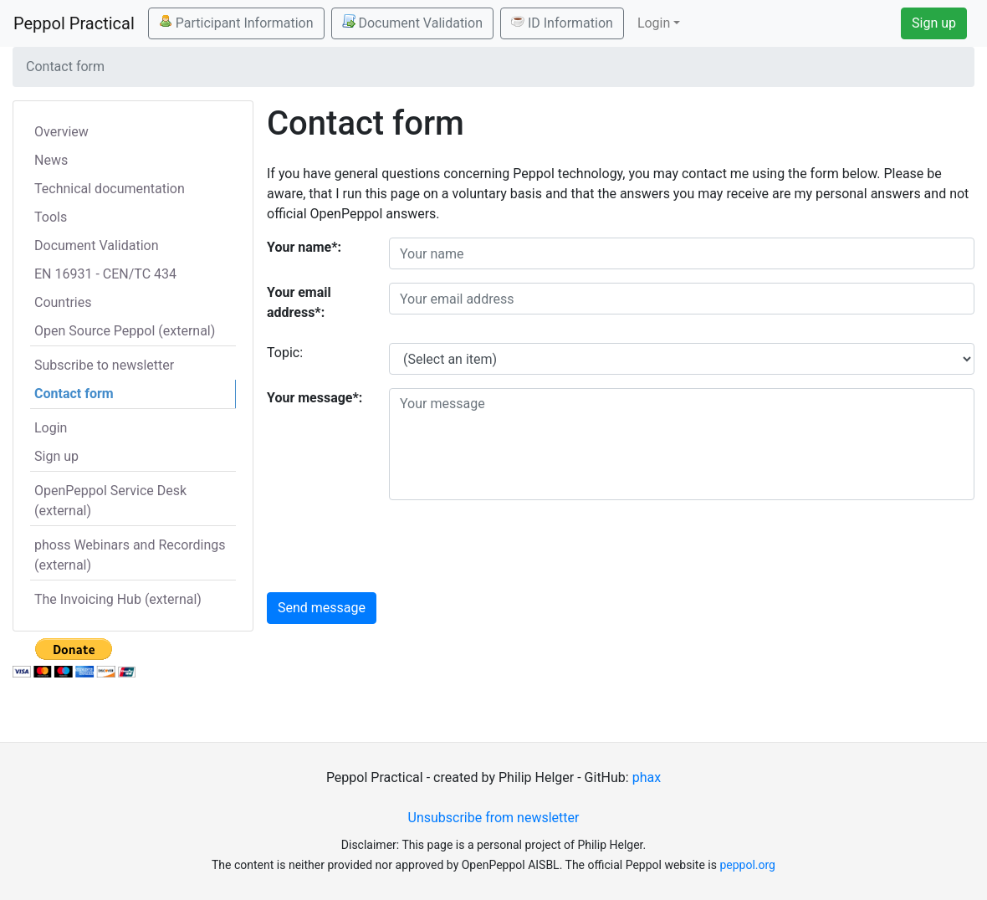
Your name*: (304, 247)
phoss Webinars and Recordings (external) (130, 555)
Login (50, 428)
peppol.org (747, 865)
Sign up (934, 23)
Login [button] (653, 23)
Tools (50, 217)
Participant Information (236, 22)
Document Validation (412, 22)
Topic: (285, 353)
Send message (322, 608)
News (51, 160)
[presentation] (516, 546)
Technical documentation (109, 189)
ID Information (562, 22)
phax (646, 777)
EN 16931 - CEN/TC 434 (105, 274)
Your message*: (314, 398)
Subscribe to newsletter (104, 365)
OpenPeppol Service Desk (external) (110, 501)
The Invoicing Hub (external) (118, 599)
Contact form (74, 393)
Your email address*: (299, 302)
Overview (61, 132)
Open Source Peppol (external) (124, 331)
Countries (62, 302)
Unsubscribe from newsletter (494, 818)
